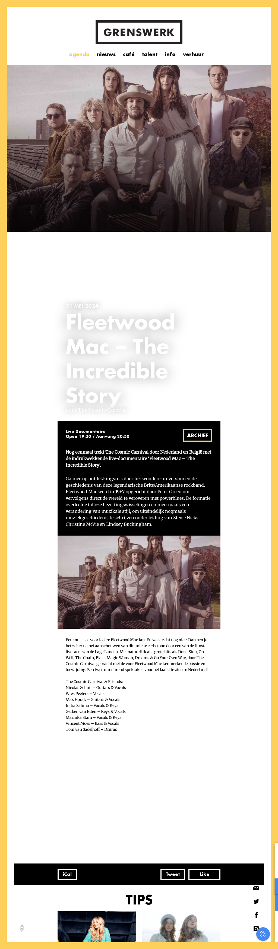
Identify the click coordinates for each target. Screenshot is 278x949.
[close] (270, 853)
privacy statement (251, 869)
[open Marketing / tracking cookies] (269, 903)
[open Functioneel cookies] (269, 887)
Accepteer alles (231, 923)
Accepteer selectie (232, 938)
